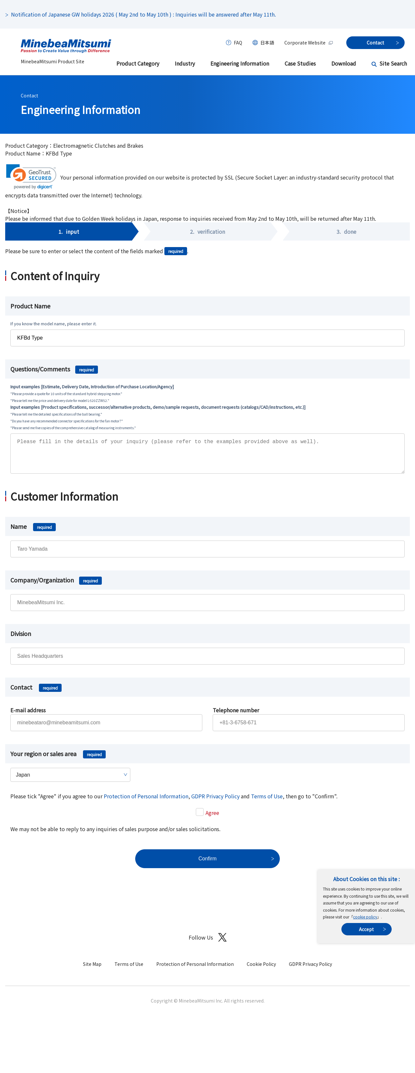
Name (33, 533)
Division (20, 640)
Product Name (30, 306)
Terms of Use (267, 802)
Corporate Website (308, 42)
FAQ (238, 42)
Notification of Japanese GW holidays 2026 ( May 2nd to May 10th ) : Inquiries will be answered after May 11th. (143, 14)
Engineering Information (239, 63)
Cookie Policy (261, 970)
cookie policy (365, 916)
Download (343, 63)
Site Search (393, 63)
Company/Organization (56, 586)
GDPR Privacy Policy (215, 802)
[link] (31, 177)
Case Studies (300, 63)
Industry (185, 63)
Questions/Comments (54, 369)
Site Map (92, 970)
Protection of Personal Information (146, 802)
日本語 (267, 42)
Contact (29, 95)
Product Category (137, 63)
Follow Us (208, 944)
